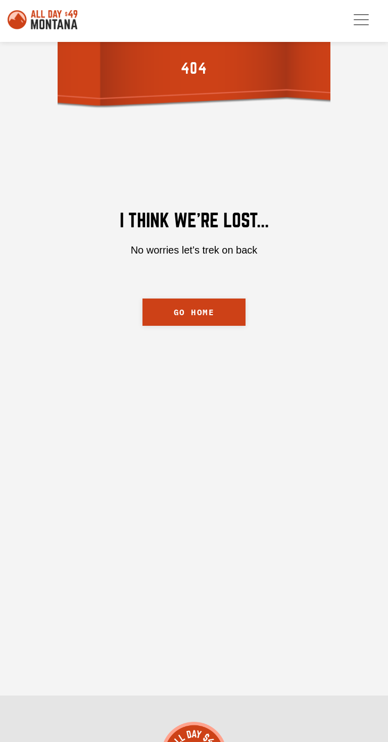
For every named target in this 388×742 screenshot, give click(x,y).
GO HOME (194, 312)
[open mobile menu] (361, 20)
